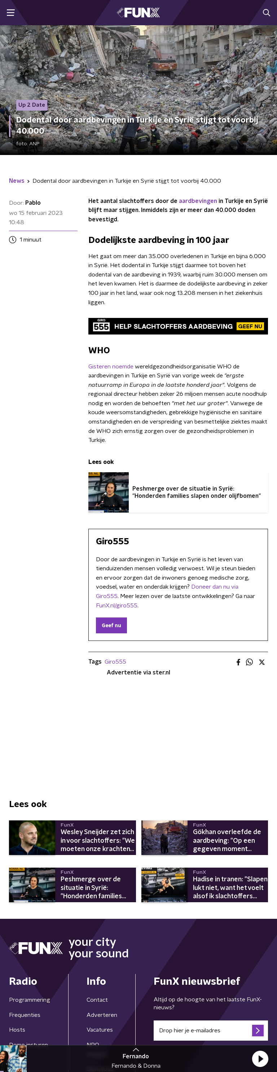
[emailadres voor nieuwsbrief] (211, 1030)
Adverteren (102, 1015)
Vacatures (100, 1030)
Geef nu (111, 625)
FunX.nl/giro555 (116, 605)
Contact (97, 1000)
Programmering (29, 1000)
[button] (260, 1058)
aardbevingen (198, 201)
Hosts (17, 1030)
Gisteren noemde (110, 366)
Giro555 (115, 662)
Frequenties (24, 1015)
